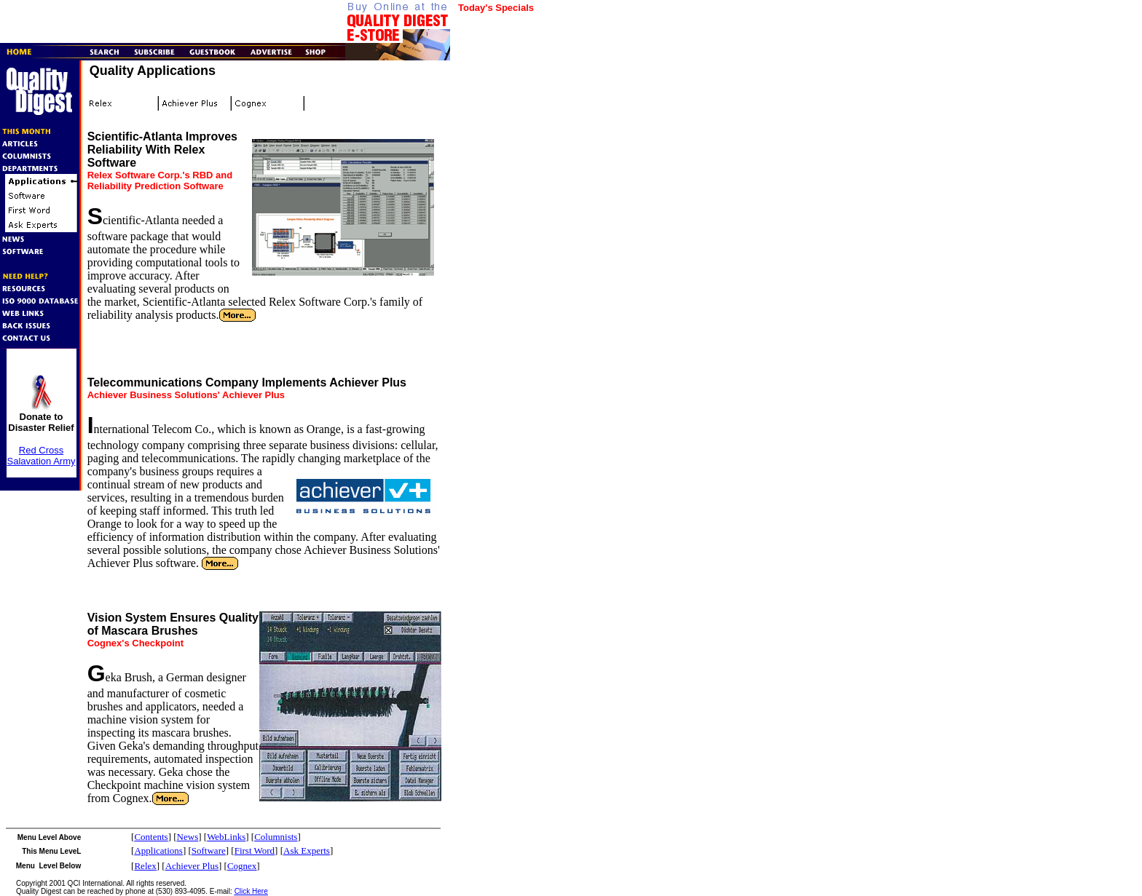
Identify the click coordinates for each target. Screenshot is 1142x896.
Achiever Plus (191, 865)
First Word (255, 850)
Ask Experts (306, 850)
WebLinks (226, 836)
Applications (158, 850)
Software (209, 850)
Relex (145, 865)
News (188, 836)
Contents (151, 836)
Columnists (275, 836)
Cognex (241, 865)
